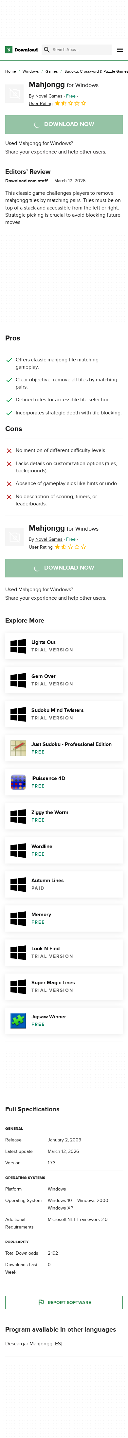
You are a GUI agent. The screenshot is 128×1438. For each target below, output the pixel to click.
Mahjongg (64, 84)
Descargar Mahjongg (28, 1343)
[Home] (10, 71)
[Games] (52, 71)
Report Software (64, 1302)
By (46, 96)
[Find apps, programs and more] (77, 50)
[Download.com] (21, 49)
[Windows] (31, 71)
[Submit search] (47, 50)
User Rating (58, 103)
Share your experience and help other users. (55, 152)
